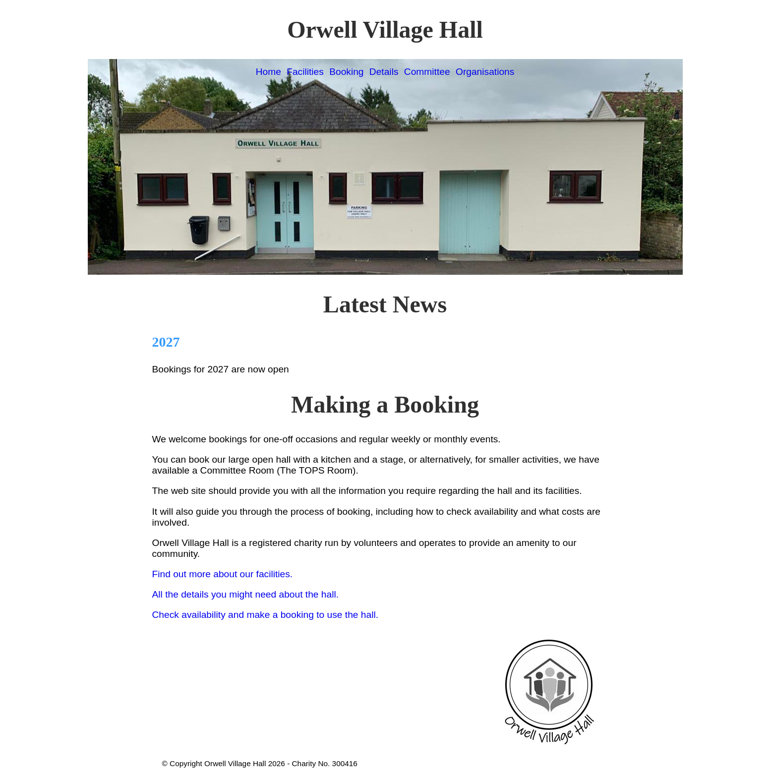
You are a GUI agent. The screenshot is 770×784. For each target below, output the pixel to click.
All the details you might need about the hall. (245, 594)
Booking (346, 71)
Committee (427, 71)
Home (268, 71)
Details (384, 71)
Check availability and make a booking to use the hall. (265, 614)
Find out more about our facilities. (222, 574)
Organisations (485, 71)
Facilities (305, 71)
